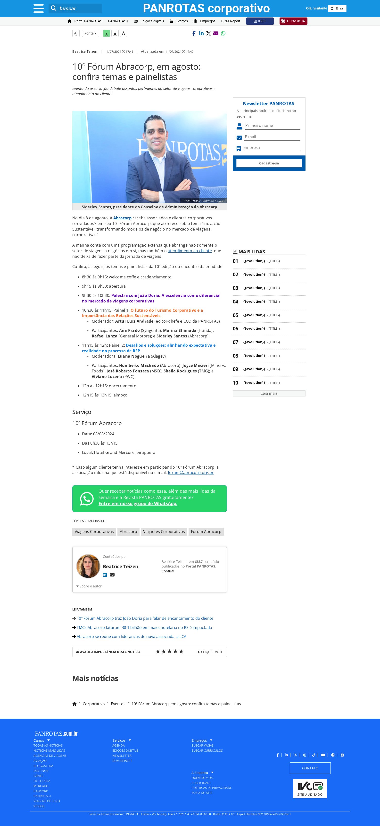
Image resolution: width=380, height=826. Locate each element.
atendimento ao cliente (190, 250)
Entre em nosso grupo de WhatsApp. (138, 503)
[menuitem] (85, 21)
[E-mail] (112, 575)
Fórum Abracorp (206, 531)
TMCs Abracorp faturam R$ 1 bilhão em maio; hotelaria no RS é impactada (142, 627)
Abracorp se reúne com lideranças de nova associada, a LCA (129, 636)
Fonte (91, 33)
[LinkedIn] (105, 575)
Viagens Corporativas (94, 531)
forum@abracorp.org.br (191, 472)
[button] (194, 33)
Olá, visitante (316, 8)
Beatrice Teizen (84, 51)
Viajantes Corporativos (164, 531)
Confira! (168, 571)
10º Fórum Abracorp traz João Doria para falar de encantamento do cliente (142, 618)
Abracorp (122, 218)
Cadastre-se (269, 163)
